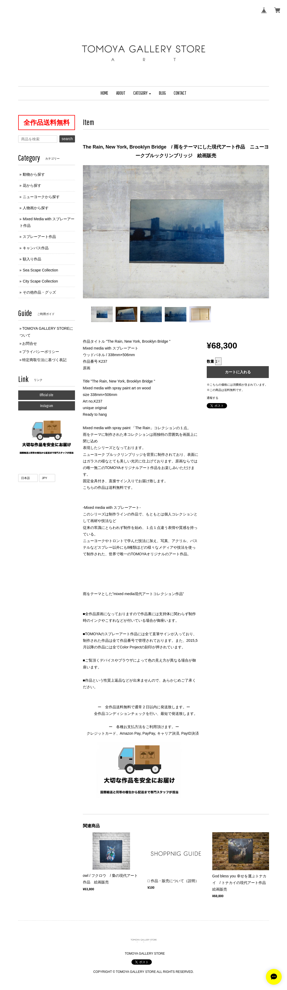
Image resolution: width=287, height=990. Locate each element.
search (67, 139)
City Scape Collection (40, 281)
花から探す (32, 185)
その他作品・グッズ (39, 292)
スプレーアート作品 (39, 237)
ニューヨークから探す (41, 197)
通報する (212, 397)
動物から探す (34, 174)
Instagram (46, 406)
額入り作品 (32, 259)
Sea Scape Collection (40, 270)
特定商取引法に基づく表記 (44, 360)
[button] (142, 93)
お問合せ (29, 343)
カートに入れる (238, 372)
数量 (210, 361)
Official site (46, 395)
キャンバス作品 (36, 248)
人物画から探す (36, 208)
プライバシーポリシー (40, 352)
